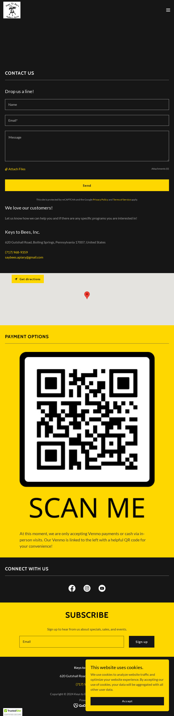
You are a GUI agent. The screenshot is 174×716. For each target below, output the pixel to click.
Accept (127, 701)
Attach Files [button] (16, 169)
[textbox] (87, 104)
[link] (11, 10)
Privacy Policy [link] (100, 199)
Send (87, 185)
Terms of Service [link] (122, 199)
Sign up (142, 642)
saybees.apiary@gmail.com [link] (24, 257)
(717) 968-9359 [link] (16, 252)
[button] (168, 10)
